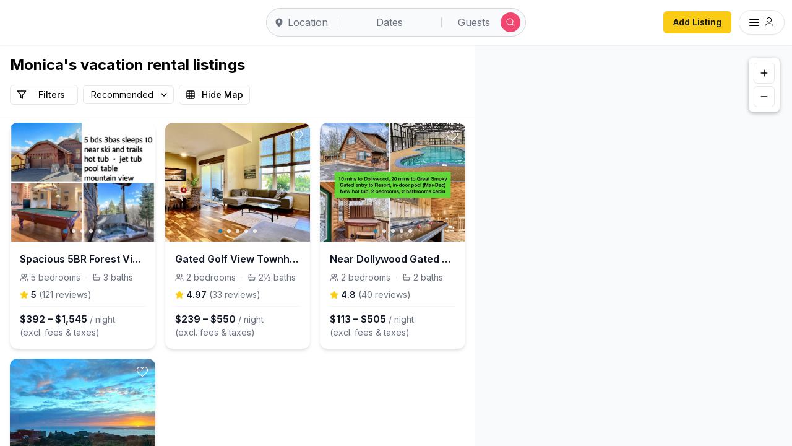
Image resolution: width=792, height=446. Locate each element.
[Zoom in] (764, 73)
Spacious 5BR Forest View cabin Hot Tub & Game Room (82, 259)
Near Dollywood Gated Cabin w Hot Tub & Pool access (392, 259)
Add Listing (697, 22)
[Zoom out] (764, 96)
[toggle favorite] (142, 135)
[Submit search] (510, 22)
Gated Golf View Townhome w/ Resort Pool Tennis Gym (238, 259)
